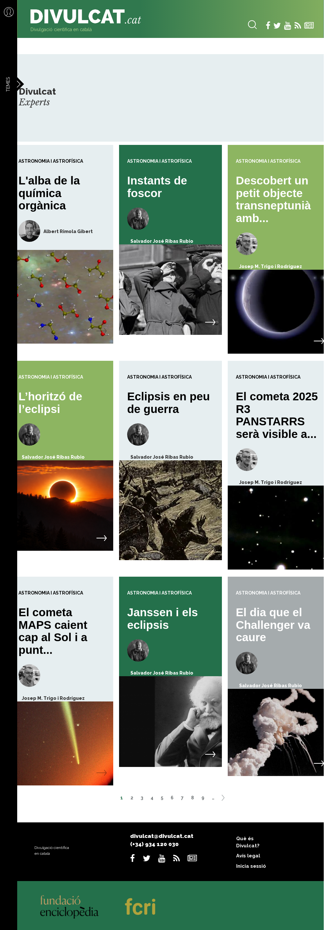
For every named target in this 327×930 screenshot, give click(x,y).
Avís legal (248, 856)
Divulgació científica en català (61, 29)
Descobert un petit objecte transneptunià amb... (273, 199)
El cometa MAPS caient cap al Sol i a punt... (52, 631)
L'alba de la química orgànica (49, 193)
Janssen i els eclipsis (162, 618)
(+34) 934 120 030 (154, 844)
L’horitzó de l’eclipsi (50, 402)
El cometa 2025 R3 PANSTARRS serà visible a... (277, 415)
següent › (225, 800)
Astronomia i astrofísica (50, 161)
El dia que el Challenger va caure (273, 624)
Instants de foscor (157, 186)
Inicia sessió (251, 866)
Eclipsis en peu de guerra (168, 402)
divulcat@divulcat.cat (161, 836)
